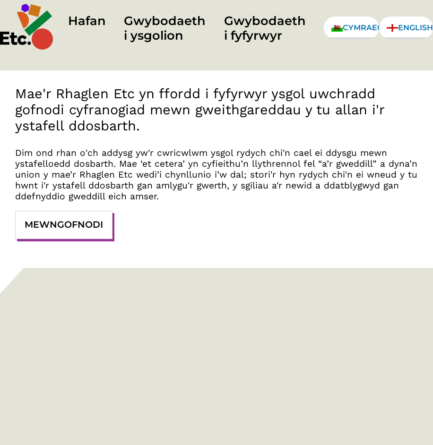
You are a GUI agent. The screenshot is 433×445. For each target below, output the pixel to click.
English (410, 27)
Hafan (87, 20)
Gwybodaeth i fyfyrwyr (265, 28)
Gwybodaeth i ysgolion (165, 28)
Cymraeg (355, 27)
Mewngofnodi (64, 224)
